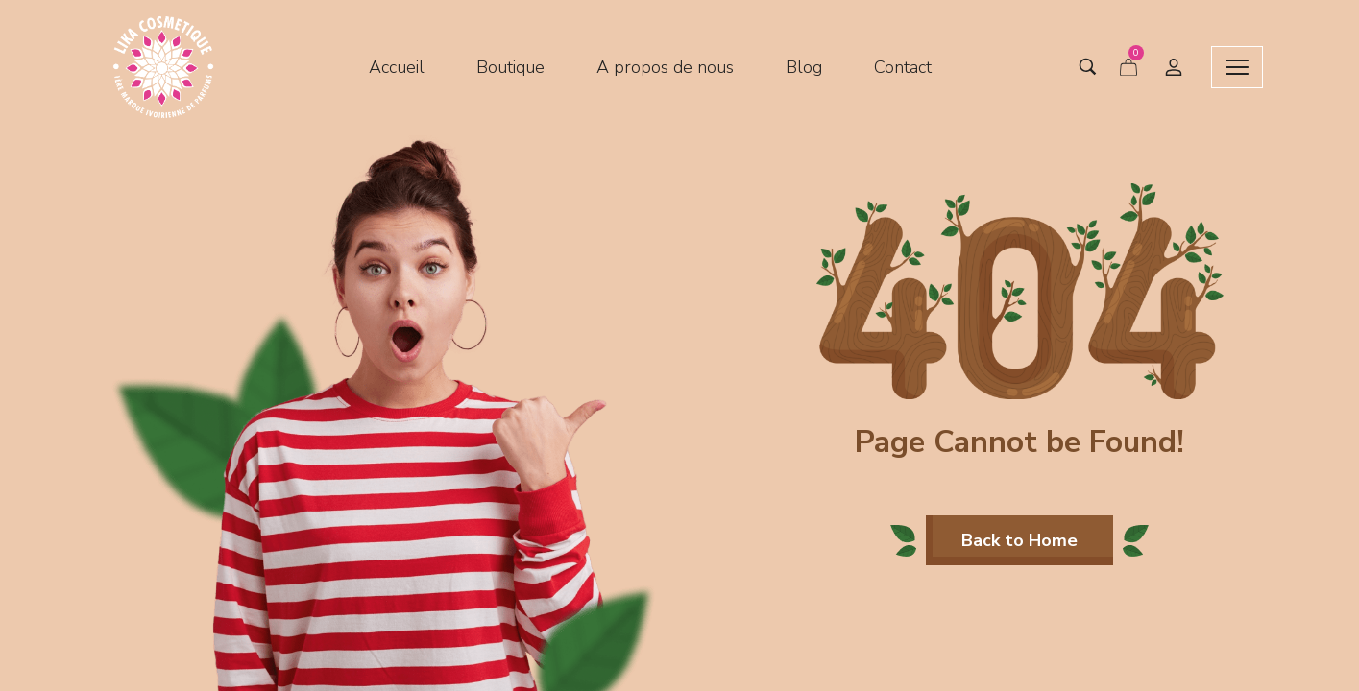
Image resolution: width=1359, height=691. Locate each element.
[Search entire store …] (1073, 68)
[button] (1019, 540)
